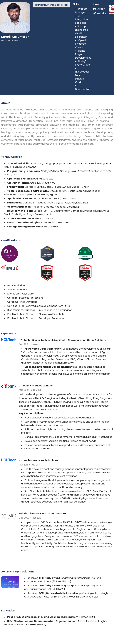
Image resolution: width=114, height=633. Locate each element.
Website (101, 13)
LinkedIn (101, 8)
